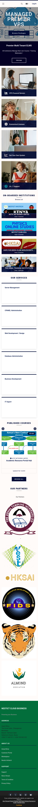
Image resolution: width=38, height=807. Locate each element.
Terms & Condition (7, 779)
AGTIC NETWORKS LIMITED (19, 458)
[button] (22, 4)
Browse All (18, 479)
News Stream (6, 776)
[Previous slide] (3, 428)
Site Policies (6, 801)
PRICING (19, 60)
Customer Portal (7, 753)
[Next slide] (35, 428)
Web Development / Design (14, 333)
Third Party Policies (23, 801)
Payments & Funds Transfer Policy (24, 801)
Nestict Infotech (7, 760)
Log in (34, 4)
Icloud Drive (5, 749)
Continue (19, 805)
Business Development (13, 379)
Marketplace (5, 756)
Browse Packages (19, 33)
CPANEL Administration (13, 310)
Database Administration (14, 356)
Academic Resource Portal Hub (19, 460)
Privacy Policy (6, 783)
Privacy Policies (14, 801)
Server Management (12, 288)
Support (4, 772)
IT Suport (8, 402)
